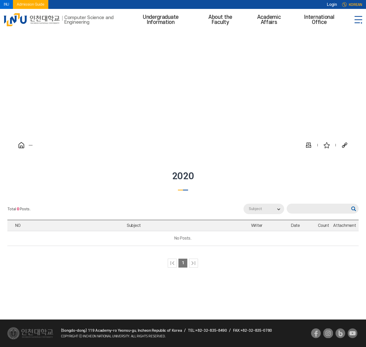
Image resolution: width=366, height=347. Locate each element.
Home (21, 145)
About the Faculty (220, 19)
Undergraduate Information (161, 19)
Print (308, 145)
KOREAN (355, 4)
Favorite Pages (326, 145)
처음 (172, 263)
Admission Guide (30, 4)
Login (332, 4)
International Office (319, 19)
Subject (255, 209)
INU (6, 4)
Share (344, 145)
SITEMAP (358, 20)
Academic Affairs (269, 19)
